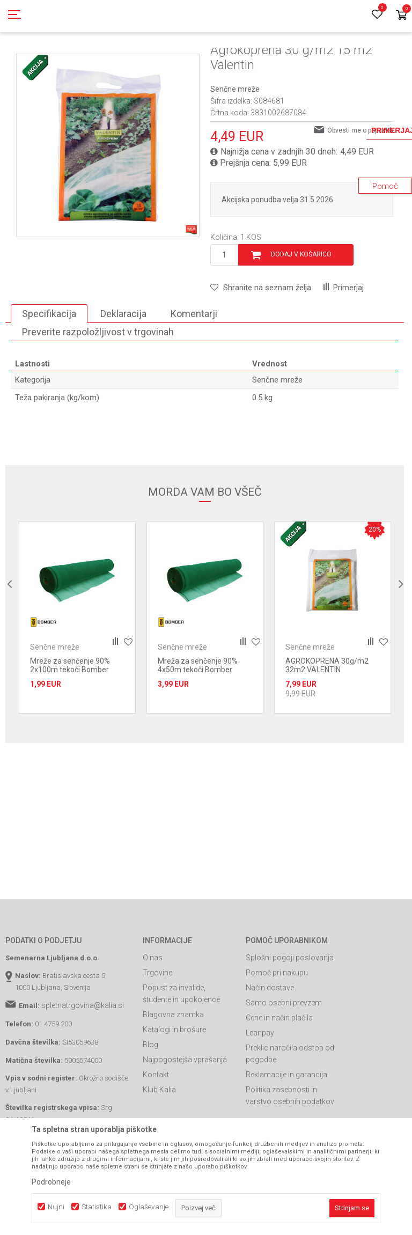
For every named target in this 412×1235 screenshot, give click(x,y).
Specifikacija (49, 361)
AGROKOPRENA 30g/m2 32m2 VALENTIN (327, 713)
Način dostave (270, 1036)
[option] (77, 666)
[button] (260, 336)
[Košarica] (401, 16)
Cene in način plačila (279, 1066)
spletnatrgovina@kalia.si (82, 1053)
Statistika (97, 1207)
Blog (150, 1093)
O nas (153, 1006)
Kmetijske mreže (207, 60)
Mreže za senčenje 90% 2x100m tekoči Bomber (70, 713)
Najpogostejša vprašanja (185, 1108)
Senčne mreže (261, 60)
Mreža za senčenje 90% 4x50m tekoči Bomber (198, 713)
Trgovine (157, 1021)
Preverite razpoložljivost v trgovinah (98, 380)
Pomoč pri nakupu (277, 1021)
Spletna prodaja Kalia (36, 60)
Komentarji (194, 361)
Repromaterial (153, 60)
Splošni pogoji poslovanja (290, 1006)
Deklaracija (123, 361)
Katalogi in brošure (174, 1078)
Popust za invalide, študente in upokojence (181, 1042)
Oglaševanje (148, 1207)
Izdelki (84, 60)
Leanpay (260, 1081)
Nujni (56, 1207)
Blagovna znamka (173, 1062)
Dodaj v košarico (301, 302)
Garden (113, 60)
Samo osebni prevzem (284, 1051)
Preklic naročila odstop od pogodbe (290, 1102)
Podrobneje (51, 1182)
